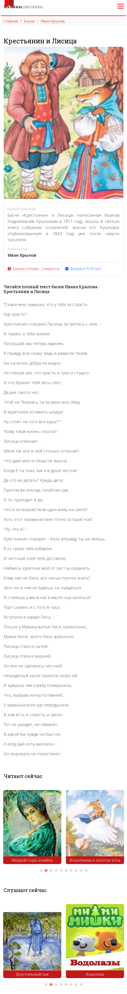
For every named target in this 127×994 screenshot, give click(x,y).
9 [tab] (81, 870)
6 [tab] (66, 870)
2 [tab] (46, 870)
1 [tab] (41, 870)
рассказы (23, 6)
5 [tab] (61, 870)
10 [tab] (86, 870)
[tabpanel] (32, 828)
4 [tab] (56, 870)
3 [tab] (51, 870)
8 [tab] (76, 870)
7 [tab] (71, 870)
